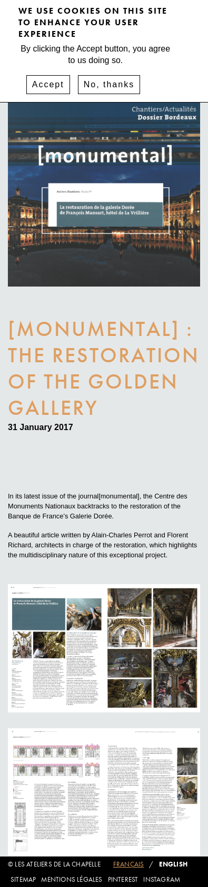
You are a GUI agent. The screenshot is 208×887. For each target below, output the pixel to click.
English (173, 864)
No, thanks (109, 78)
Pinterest (123, 879)
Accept (48, 78)
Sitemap (23, 879)
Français (128, 864)
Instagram (161, 879)
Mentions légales (71, 879)
